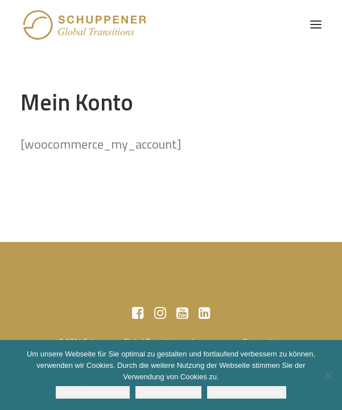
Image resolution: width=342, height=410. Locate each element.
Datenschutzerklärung (246, 392)
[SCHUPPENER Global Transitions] (85, 24)
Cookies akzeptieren (92, 392)
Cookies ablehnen (168, 392)
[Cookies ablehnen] (327, 375)
